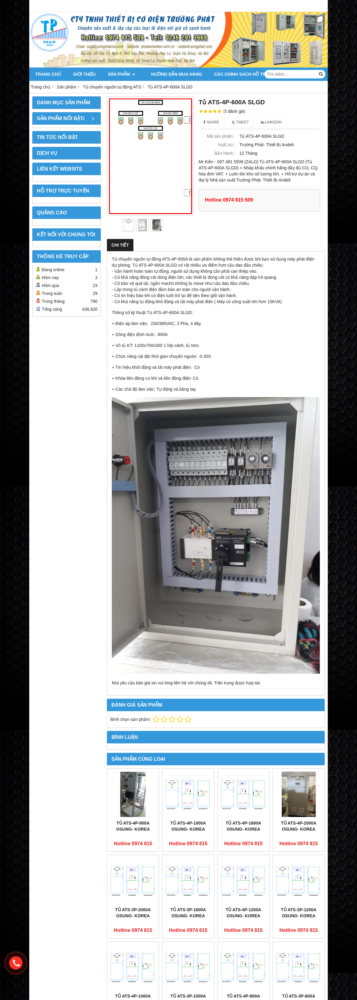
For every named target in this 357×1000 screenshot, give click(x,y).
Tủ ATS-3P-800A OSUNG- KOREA (298, 953)
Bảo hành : (224, 153)
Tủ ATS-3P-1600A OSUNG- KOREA (188, 912)
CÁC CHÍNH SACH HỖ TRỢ (238, 74)
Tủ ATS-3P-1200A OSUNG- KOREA (298, 912)
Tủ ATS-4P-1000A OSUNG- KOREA (188, 826)
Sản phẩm (121, 74)
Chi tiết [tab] (120, 245)
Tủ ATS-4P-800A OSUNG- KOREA (133, 826)
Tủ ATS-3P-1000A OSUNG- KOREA (188, 953)
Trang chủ (48, 74)
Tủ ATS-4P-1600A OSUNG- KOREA (243, 826)
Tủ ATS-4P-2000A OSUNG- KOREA (298, 826)
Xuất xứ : (226, 144)
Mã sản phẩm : (221, 136)
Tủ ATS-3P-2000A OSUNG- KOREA (133, 912)
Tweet (240, 122)
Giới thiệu (84, 74)
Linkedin (271, 122)
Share (211, 122)
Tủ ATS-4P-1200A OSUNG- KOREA (243, 912)
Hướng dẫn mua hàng (172, 74)
